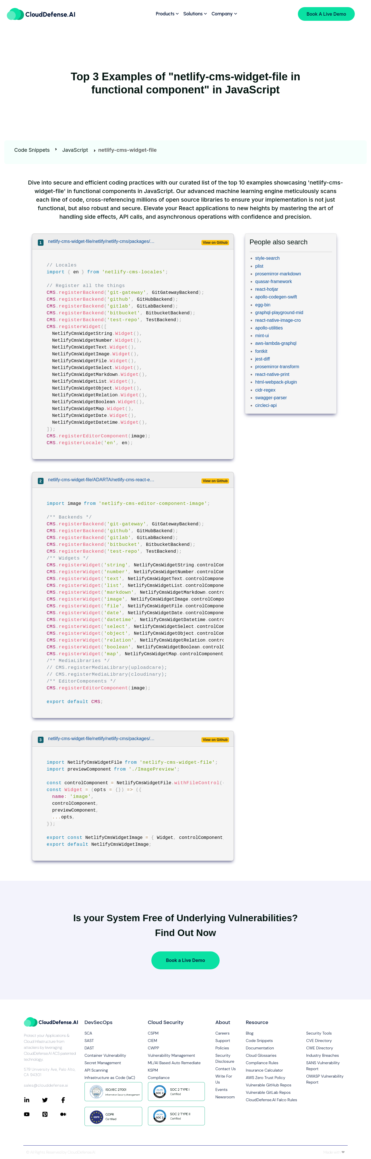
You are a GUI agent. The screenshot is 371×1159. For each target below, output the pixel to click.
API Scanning (96, 1070)
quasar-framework (273, 281)
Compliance (159, 1077)
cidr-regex (265, 390)
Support (222, 1040)
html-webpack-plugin (276, 382)
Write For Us (223, 1079)
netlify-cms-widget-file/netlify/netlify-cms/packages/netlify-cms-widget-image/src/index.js (102, 738)
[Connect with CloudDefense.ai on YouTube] (33, 1114)
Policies (222, 1048)
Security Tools (319, 1033)
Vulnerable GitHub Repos (268, 1085)
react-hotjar (266, 289)
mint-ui (262, 335)
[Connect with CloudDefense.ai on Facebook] (69, 1100)
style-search (267, 258)
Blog (249, 1033)
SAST (89, 1040)
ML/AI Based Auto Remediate (174, 1062)
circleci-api (266, 405)
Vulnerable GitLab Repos (268, 1092)
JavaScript (75, 150)
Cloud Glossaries (261, 1055)
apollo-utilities (269, 327)
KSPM (153, 1070)
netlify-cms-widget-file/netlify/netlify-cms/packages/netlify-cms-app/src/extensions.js (102, 241)
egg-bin (262, 304)
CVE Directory (319, 1040)
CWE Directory (319, 1048)
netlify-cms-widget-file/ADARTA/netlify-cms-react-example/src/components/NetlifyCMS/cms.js (102, 479)
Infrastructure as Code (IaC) (109, 1077)
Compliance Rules (262, 1062)
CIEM (152, 1040)
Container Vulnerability (105, 1055)
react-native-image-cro (278, 320)
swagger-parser (271, 397)
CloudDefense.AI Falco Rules (271, 1099)
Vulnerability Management (171, 1055)
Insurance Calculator (264, 1070)
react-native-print (272, 374)
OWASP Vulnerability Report (324, 1079)
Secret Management (102, 1062)
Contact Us (225, 1068)
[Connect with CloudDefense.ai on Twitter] (51, 1100)
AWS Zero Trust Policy (265, 1077)
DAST (89, 1048)
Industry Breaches (322, 1055)
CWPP (153, 1048)
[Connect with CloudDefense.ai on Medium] (69, 1114)
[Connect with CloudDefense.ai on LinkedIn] (33, 1100)
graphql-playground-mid (279, 312)
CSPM (153, 1033)
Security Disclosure (224, 1058)
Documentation (260, 1048)
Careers (222, 1033)
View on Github (215, 243)
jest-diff (262, 359)
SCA (88, 1033)
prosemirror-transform (277, 366)
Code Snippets (32, 150)
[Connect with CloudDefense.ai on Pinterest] (51, 1114)
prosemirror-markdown (278, 273)
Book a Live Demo (185, 960)
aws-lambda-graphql (275, 343)
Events (221, 1089)
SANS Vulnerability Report (323, 1065)
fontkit (261, 351)
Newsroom (225, 1096)
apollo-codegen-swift (276, 296)
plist (259, 266)
